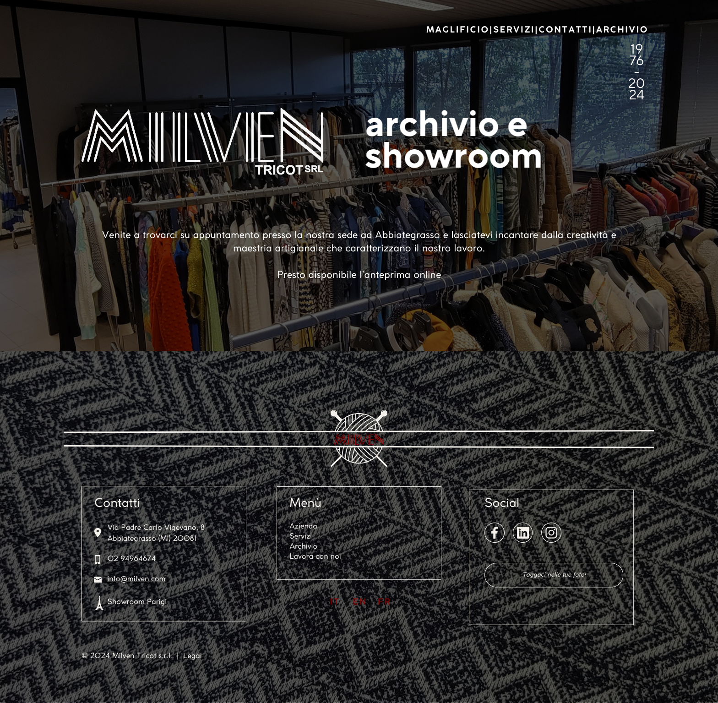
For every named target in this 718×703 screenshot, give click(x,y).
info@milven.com (136, 579)
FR (384, 602)
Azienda (303, 526)
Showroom (126, 602)
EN (360, 602)
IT (335, 602)
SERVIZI (514, 30)
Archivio (304, 547)
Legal (192, 656)
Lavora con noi (315, 557)
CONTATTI (565, 30)
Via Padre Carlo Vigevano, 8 (156, 528)
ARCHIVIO (622, 30)
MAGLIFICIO (458, 30)
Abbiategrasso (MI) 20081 (152, 539)
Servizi (300, 537)
